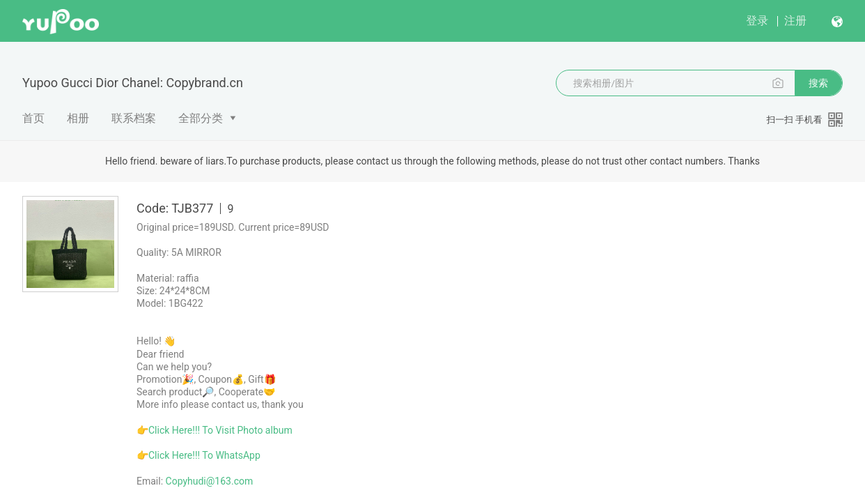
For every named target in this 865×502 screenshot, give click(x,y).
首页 (33, 118)
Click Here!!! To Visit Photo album (220, 430)
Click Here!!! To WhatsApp (204, 455)
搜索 (818, 83)
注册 (795, 20)
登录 (757, 20)
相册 (78, 118)
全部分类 (200, 118)
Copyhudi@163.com (210, 481)
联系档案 (133, 118)
